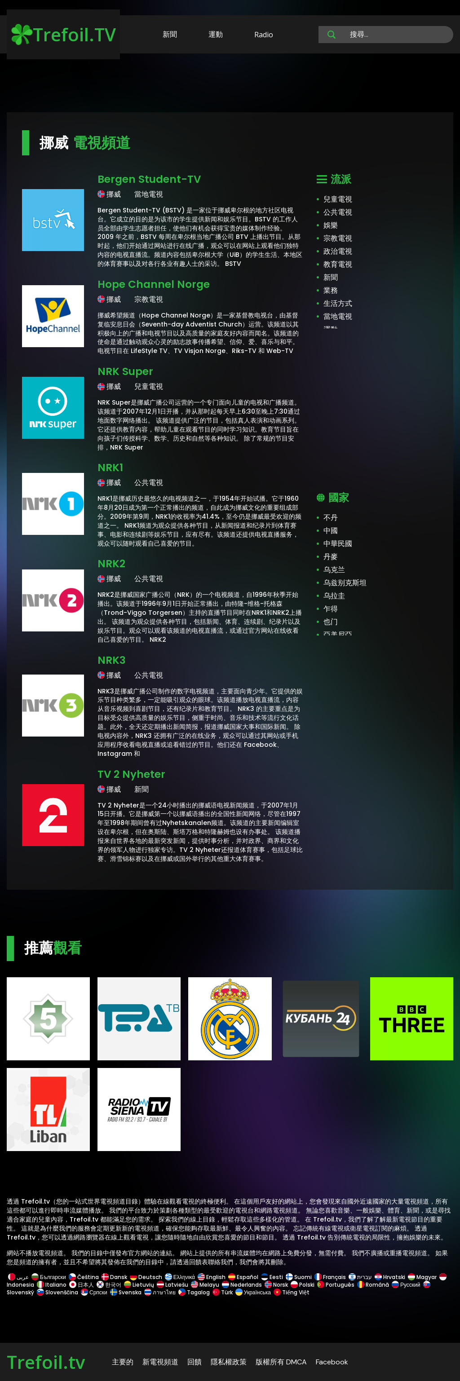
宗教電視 (337, 238)
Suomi (298, 1277)
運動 (215, 34)
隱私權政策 (229, 1362)
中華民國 (337, 543)
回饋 (194, 1362)
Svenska (126, 1292)
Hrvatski (390, 1277)
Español (243, 1277)
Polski (302, 1284)
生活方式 (337, 303)
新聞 (170, 34)
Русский (406, 1284)
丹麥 (330, 557)
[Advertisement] (230, 84)
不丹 (330, 517)
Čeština (83, 1277)
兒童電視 (337, 199)
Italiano (51, 1284)
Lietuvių (139, 1284)
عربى (18, 1277)
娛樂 (330, 225)
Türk (222, 1292)
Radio (263, 35)
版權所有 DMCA (281, 1362)
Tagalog (194, 1292)
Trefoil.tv (46, 1362)
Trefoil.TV (63, 34)
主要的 (122, 1362)
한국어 (109, 1284)
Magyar (422, 1277)
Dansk (114, 1277)
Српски (94, 1292)
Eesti (272, 1277)
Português (336, 1284)
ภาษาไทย (160, 1292)
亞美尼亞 (337, 635)
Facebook (332, 1362)
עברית (360, 1277)
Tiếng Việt (291, 1292)
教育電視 (337, 264)
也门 (330, 622)
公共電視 (337, 212)
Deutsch (146, 1277)
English (211, 1277)
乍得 (330, 609)
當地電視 (337, 316)
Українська (253, 1292)
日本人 (81, 1284)
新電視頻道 (160, 1362)
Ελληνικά (180, 1277)
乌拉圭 (334, 596)
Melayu (205, 1284)
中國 (330, 530)
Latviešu (172, 1284)
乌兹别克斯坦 (345, 583)
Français (330, 1277)
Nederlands (242, 1284)
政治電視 (337, 251)
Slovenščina (57, 1292)
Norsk (276, 1284)
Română (373, 1284)
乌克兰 (334, 570)
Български (48, 1277)
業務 (330, 290)
